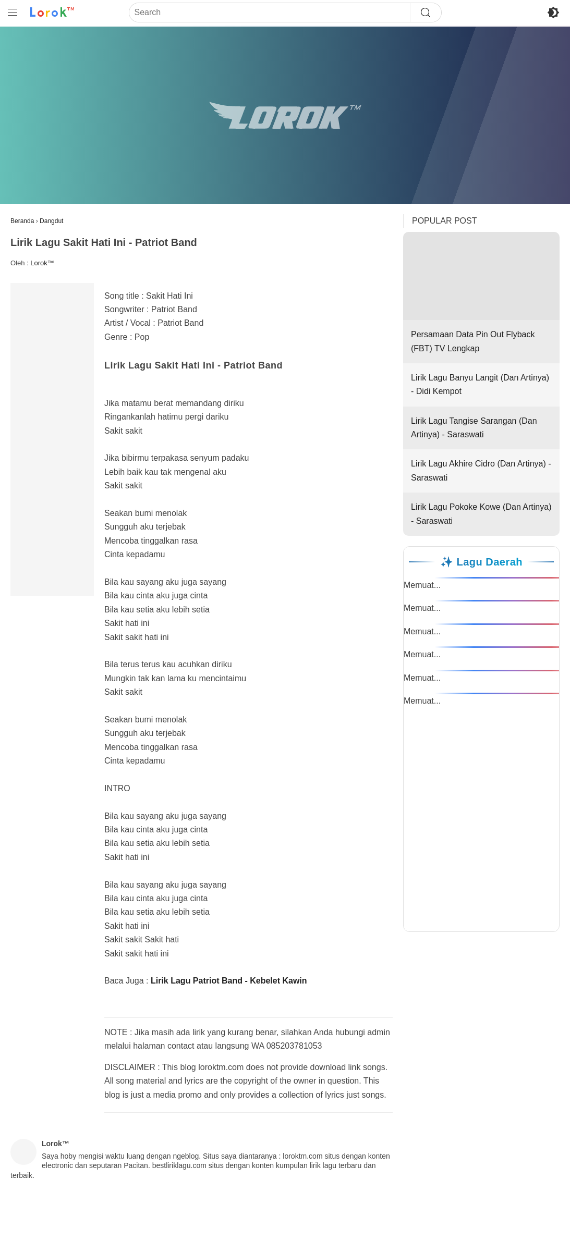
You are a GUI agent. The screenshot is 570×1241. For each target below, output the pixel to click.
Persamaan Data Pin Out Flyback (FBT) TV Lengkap (481, 292)
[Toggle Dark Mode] (553, 12)
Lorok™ (42, 263)
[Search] (269, 12)
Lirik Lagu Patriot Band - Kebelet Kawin (229, 980)
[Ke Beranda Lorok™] (52, 12)
